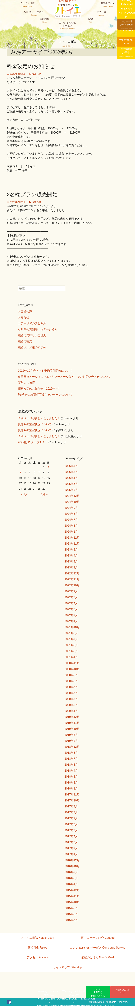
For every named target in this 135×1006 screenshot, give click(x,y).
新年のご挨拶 (26, 382)
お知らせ (36, 73)
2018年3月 (71, 776)
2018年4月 (71, 770)
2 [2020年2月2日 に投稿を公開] (48, 467)
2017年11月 (72, 794)
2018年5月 (71, 764)
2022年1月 (71, 621)
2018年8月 (71, 752)
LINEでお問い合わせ (98, 992)
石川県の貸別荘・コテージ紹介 (37, 329)
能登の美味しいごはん (32, 335)
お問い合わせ (122, 991)
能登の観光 (25, 341)
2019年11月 (72, 722)
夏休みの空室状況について (35, 424)
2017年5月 (71, 830)
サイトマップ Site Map (67, 967)
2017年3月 (71, 842)
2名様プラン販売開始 (32, 194)
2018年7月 (71, 758)
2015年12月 (72, 890)
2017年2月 (71, 848)
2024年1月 (71, 531)
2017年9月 (71, 806)
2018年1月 (71, 788)
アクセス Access (37, 957)
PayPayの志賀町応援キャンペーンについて (45, 394)
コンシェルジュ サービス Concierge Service (97, 947)
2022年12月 (72, 573)
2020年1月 (71, 710)
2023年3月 (71, 561)
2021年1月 (71, 657)
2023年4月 (71, 555)
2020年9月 (71, 675)
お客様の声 (25, 311)
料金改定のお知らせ (31, 66)
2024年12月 (72, 495)
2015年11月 (72, 896)
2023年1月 (71, 567)
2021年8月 (71, 633)
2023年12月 (72, 537)
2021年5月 (71, 651)
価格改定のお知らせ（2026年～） (39, 388)
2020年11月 (72, 663)
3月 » (44, 494)
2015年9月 (71, 908)
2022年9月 (71, 591)
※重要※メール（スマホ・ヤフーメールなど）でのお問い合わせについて (64, 376)
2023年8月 (71, 549)
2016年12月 (72, 860)
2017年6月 (71, 824)
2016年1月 (71, 884)
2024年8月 (71, 513)
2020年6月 (71, 692)
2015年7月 (71, 919)
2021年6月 (71, 645)
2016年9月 (71, 872)
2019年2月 (71, 740)
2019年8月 (71, 734)
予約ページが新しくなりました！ (39, 418)
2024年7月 (71, 519)
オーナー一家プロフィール (126, 24)
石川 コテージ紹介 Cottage (98, 937)
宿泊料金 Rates (37, 947)
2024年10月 (72, 501)
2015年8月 (71, 914)
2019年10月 (72, 728)
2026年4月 (71, 465)
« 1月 (24, 494)
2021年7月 (71, 639)
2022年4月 (71, 603)
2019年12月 (72, 716)
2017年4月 (71, 836)
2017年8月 (71, 812)
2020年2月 (71, 704)
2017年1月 (71, 854)
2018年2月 (71, 782)
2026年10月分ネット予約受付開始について (45, 370)
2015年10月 (72, 902)
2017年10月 (72, 800)
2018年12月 (72, 746)
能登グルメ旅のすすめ (32, 347)
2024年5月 (71, 525)
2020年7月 (71, 686)
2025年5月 (71, 489)
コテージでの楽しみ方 (32, 323)
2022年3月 (71, 609)
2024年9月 (71, 507)
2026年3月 (71, 471)
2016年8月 (71, 878)
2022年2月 (71, 615)
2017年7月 (71, 818)
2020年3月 (71, 698)
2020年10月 (72, 669)
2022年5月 (71, 597)
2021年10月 (72, 627)
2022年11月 (72, 579)
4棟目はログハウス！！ (33, 442)
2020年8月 (71, 681)
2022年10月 (72, 585)
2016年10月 (72, 866)
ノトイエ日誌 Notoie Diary (37, 937)
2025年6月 (71, 483)
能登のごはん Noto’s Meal (97, 957)
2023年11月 (72, 543)
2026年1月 (71, 477)
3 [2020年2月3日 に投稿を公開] (20, 472)
